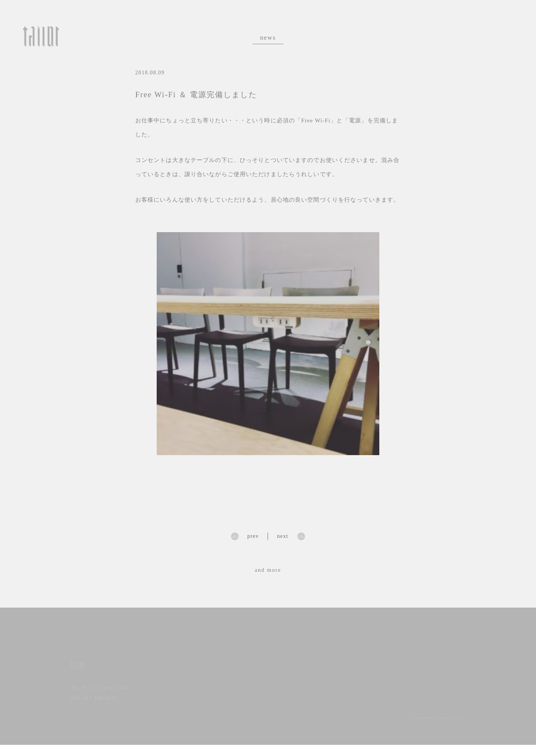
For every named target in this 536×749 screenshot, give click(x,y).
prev (253, 536)
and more (267, 570)
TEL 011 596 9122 (94, 702)
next (283, 536)
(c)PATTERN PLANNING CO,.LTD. (426, 722)
